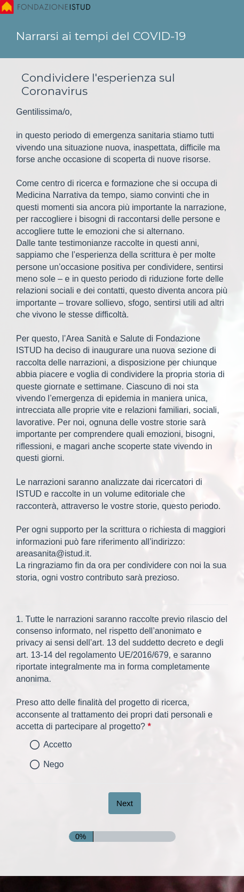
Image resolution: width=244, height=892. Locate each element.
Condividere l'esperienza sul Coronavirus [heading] (98, 84)
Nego (53, 764)
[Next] (124, 803)
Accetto (57, 744)
